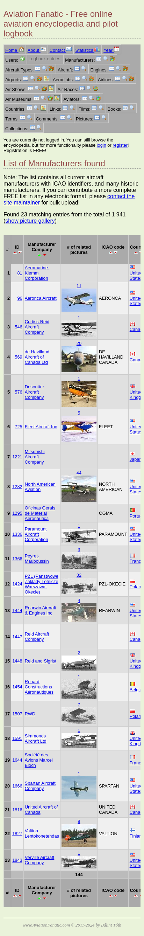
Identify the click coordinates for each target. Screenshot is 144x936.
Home (14, 50)
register (120, 145)
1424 (17, 584)
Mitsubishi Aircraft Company (35, 457)
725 (18, 426)
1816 (17, 809)
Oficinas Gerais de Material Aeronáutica (40, 513)
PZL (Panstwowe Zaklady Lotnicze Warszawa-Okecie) (41, 584)
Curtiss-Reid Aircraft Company (37, 327)
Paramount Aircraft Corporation (36, 534)
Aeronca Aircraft (41, 298)
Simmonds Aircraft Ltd (35, 738)
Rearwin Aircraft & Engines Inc (40, 610)
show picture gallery (30, 221)
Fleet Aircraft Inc (41, 426)
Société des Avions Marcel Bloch (39, 760)
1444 (17, 610)
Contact (61, 50)
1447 (17, 636)
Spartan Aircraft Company (40, 786)
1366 (17, 558)
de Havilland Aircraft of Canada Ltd (37, 357)
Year (111, 50)
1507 (17, 713)
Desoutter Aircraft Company (34, 392)
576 (18, 392)
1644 (17, 760)
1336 (17, 534)
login (101, 145)
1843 (17, 860)
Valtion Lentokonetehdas (42, 833)
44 (79, 473)
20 (79, 343)
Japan (136, 459)
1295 (17, 513)
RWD (30, 713)
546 (18, 327)
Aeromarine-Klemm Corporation (37, 273)
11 (79, 286)
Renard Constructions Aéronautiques (39, 687)
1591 (17, 738)
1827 (17, 833)
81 (19, 273)
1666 (17, 786)
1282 (17, 486)
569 (18, 357)
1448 (17, 661)
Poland (137, 586)
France (137, 561)
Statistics (87, 50)
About (37, 50)
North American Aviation (40, 486)
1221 (17, 456)
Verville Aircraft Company (40, 860)
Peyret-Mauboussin (37, 558)
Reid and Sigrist (40, 661)
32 (79, 575)
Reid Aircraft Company (37, 636)
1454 (17, 686)
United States (136, 275)
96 (19, 298)
